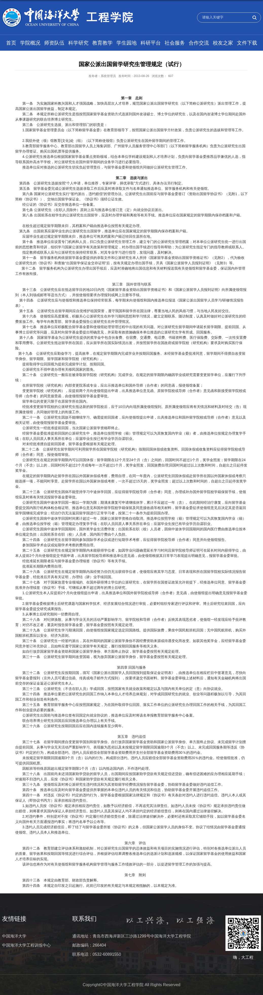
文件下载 (247, 43)
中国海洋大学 (14, 936)
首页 (11, 43)
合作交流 (199, 43)
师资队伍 (54, 43)
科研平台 (151, 43)
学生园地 (126, 43)
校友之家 (223, 43)
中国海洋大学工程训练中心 (26, 945)
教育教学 (102, 43)
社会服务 (175, 43)
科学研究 (78, 43)
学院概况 (30, 43)
